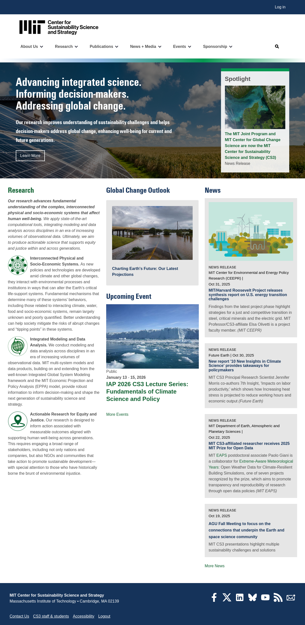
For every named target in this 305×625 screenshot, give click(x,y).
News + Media (143, 46)
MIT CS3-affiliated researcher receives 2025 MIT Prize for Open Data (249, 445)
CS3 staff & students (51, 616)
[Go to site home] (58, 27)
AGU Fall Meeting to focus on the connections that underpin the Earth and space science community (247, 530)
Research (64, 46)
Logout (104, 616)
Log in (280, 7)
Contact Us (19, 616)
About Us (29, 46)
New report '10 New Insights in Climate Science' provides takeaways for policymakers (245, 365)
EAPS (221, 455)
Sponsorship (215, 46)
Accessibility (83, 616)
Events (179, 46)
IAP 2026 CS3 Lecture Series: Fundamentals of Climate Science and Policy (147, 391)
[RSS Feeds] (278, 600)
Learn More (30, 155)
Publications (101, 46)
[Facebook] (214, 600)
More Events (117, 414)
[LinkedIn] (239, 600)
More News (215, 566)
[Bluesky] (252, 600)
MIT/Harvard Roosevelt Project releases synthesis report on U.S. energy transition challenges (248, 294)
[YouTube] (265, 600)
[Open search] (277, 46)
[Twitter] (226, 600)
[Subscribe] (291, 600)
